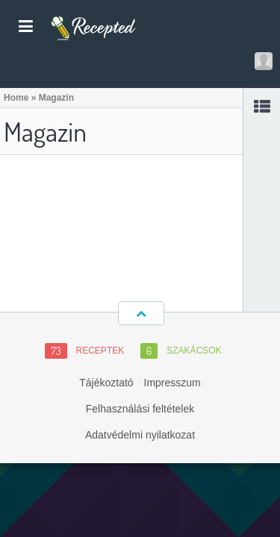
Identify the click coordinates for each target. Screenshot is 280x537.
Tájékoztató (106, 383)
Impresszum (172, 383)
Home (16, 97)
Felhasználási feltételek (140, 409)
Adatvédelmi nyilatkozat (140, 435)
